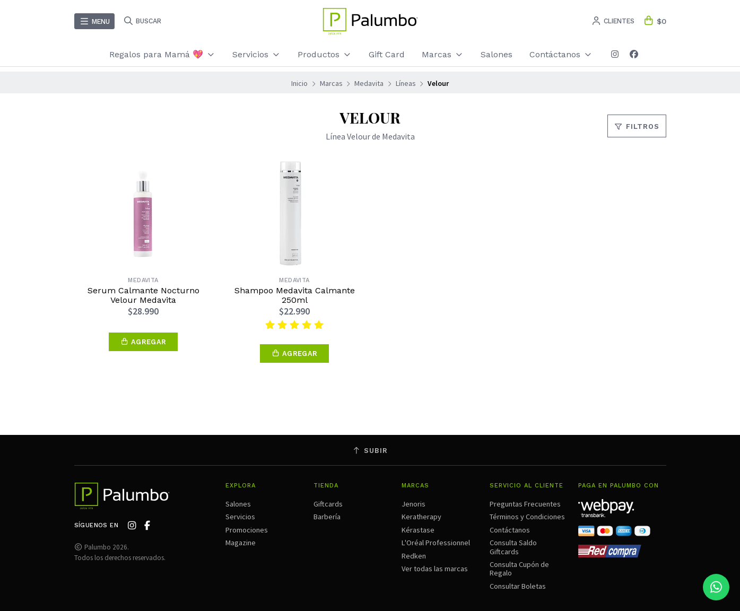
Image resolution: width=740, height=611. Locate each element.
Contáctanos (561, 54)
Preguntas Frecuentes (525, 504)
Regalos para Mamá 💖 (162, 54)
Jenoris (413, 504)
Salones (496, 54)
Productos (325, 54)
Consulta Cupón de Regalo (519, 569)
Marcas (443, 54)
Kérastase (418, 530)
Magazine (240, 542)
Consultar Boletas (518, 586)
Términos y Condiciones (527, 516)
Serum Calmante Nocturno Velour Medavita (143, 295)
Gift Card (387, 54)
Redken (414, 556)
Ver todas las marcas (435, 568)
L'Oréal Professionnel (436, 542)
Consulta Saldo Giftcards (513, 547)
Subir (370, 451)
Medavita (369, 83)
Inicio (299, 83)
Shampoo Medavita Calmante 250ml (294, 295)
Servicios (256, 54)
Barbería (327, 516)
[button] (143, 342)
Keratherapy (421, 516)
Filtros (636, 126)
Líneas (406, 83)
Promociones (246, 530)
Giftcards (328, 504)
